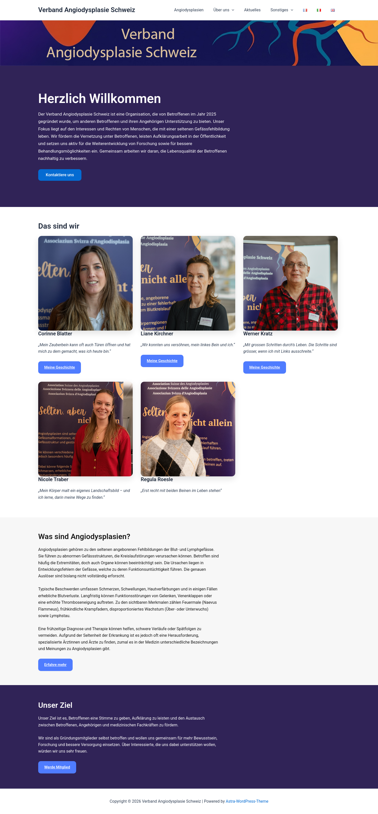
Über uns (233, 10)
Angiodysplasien (200, 10)
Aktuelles (260, 10)
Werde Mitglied (57, 767)
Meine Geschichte (59, 367)
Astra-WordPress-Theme (247, 801)
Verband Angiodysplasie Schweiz (86, 10)
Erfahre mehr (55, 664)
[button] (242, 10)
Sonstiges (288, 10)
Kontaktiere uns (60, 174)
